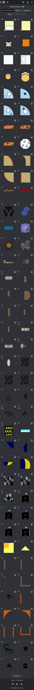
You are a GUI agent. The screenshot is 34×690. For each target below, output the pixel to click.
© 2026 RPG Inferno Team (17, 688)
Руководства (20, 680)
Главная (13, 680)
